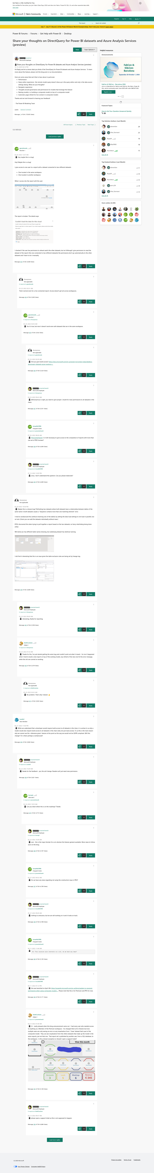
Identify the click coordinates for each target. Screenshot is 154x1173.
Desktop (68, 33)
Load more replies (55, 1140)
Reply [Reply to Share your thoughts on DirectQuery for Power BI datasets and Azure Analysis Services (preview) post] (90, 114)
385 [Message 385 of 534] (21, 742)
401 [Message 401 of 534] (30, 701)
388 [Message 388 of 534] (34, 851)
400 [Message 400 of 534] (26, 665)
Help (130, 19)
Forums (45, 14)
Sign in (124, 19)
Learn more (109, 27)
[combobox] (117, 23)
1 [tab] (118, 96)
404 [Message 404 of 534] (26, 297)
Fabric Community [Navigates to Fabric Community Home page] (33, 14)
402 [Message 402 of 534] (26, 625)
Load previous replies (55, 136)
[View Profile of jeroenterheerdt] (43, 388)
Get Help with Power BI (50, 33)
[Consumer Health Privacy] (38, 1166)
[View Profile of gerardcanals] (23, 148)
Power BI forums (20, 33)
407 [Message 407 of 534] (34, 408)
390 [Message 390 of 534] (34, 997)
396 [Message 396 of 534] (34, 1124)
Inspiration (54, 14)
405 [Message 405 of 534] (30, 332)
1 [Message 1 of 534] (20, 114)
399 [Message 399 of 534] (21, 590)
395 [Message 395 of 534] (34, 1089)
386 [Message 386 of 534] (26, 777)
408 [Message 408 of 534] (34, 446)
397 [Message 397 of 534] (34, 886)
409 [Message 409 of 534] (34, 482)
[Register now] (108, 92)
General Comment (26, 109)
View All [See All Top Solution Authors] (105, 155)
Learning (86, 14)
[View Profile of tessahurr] (28, 58)
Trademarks (137, 1160)
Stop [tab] (123, 97)
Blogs (79, 14)
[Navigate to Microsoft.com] (18, 14)
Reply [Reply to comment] (90, 266)
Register (116, 19)
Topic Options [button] (89, 50)
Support (95, 14)
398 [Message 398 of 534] (34, 922)
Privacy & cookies (116, 1160)
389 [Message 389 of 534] (34, 959)
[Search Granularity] (86, 23)
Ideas (61, 14)
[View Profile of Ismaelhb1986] (37, 426)
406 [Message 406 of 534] (34, 370)
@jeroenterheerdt (37, 438)
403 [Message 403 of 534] (21, 262)
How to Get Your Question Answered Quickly (116, 111)
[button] (77, 50)
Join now (15, 7)
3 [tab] (120, 96)
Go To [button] (137, 19)
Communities (70, 14)
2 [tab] (119, 96)
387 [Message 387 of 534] (30, 813)
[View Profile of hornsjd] (30, 795)
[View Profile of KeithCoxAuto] (28, 643)
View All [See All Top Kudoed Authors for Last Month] (105, 196)
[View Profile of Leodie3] (22, 719)
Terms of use (127, 1160)
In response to (26, 284)
